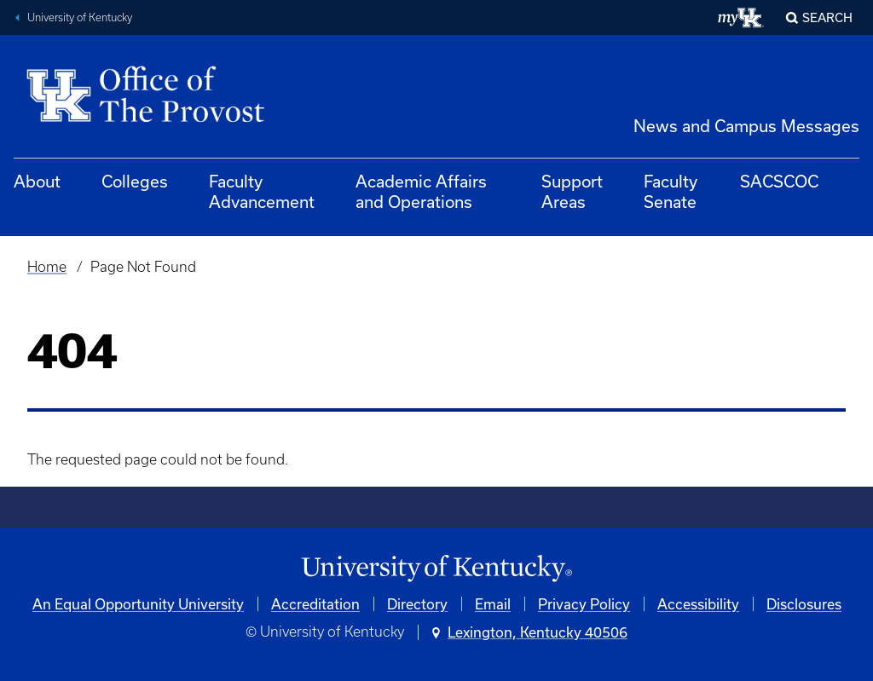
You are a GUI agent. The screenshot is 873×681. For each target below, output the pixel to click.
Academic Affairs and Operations (421, 191)
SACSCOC (779, 181)
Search (827, 17)
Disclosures (803, 604)
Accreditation (315, 604)
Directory (417, 604)
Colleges (134, 181)
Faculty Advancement (262, 191)
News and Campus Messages (746, 126)
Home (46, 266)
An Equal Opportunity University (138, 604)
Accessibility (698, 604)
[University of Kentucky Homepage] (436, 569)
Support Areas (572, 191)
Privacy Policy (584, 604)
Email (493, 604)
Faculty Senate (670, 191)
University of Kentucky (79, 17)
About (37, 181)
